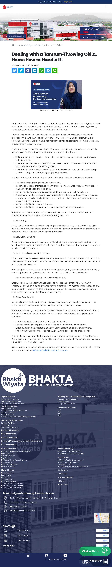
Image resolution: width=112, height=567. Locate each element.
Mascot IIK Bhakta (8, 466)
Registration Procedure (10, 400)
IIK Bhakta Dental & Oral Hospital (70, 460)
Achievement (6, 461)
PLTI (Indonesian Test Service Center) (73, 466)
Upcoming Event (7, 472)
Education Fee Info (8, 412)
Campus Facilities (8, 423)
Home (15, 45)
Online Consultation (9, 408)
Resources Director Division (12, 485)
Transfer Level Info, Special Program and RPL (18, 416)
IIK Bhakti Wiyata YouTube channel (50, 350)
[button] (34, 93)
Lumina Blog (62, 473)
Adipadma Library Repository (69, 451)
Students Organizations (67, 407)
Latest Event (6, 476)
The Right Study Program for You (14, 410)
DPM (59, 409)
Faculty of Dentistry (9, 437)
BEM (59, 412)
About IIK (25, 45)
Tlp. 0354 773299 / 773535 (23, 501)
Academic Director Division (12, 483)
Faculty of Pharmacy (10, 430)
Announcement (7, 478)
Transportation (63, 402)
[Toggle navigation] (107, 7)
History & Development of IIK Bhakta (15, 451)
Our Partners (63, 469)
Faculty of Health (8, 433)
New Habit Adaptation (10, 480)
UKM (59, 416)
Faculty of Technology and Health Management (21, 441)
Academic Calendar (65, 477)
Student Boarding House (67, 400)
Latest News (6, 474)
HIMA (60, 414)
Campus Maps (6, 425)
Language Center (65, 464)
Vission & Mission (8, 455)
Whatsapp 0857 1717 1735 (22, 510)
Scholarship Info (7, 414)
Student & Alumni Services (68, 462)
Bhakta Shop (63, 484)
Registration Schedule (9, 406)
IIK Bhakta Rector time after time (14, 459)
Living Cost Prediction (66, 404)
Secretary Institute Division (12, 487)
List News (38, 45)
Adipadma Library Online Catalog (71, 453)
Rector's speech (7, 453)
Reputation (5, 457)
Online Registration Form (11, 402)
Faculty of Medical (9, 444)
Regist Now (68, 2)
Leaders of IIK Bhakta (9, 463)
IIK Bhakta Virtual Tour (10, 427)
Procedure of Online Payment (13, 404)
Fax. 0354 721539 (18, 506)
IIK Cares (61, 480)
